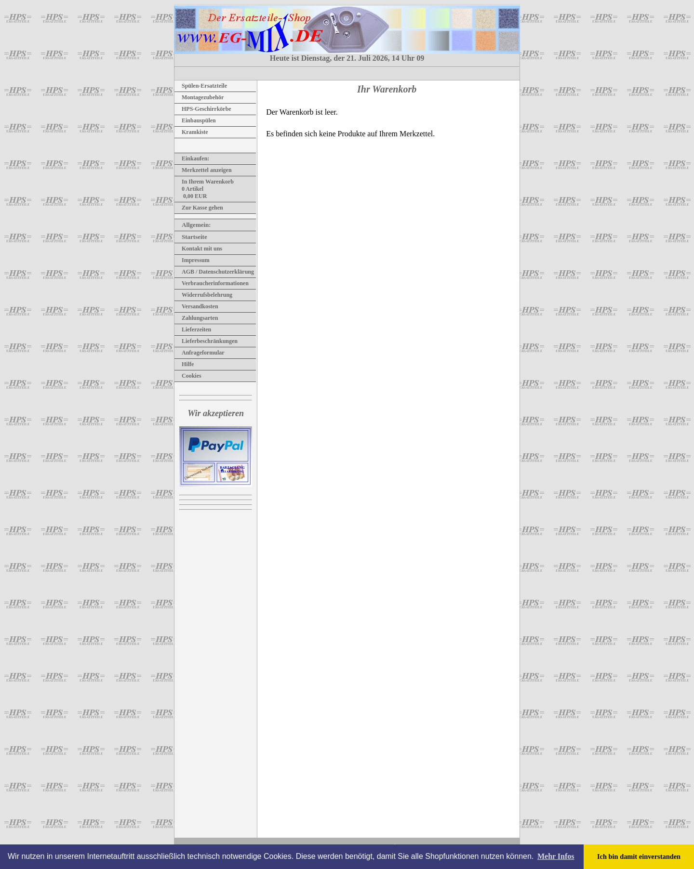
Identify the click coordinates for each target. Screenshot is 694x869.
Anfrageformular (199, 352)
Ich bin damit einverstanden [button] (639, 856)
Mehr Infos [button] (555, 856)
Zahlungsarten (196, 318)
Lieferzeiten (192, 329)
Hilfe (184, 364)
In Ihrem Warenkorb (204, 181)
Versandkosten (196, 306)
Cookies (187, 375)
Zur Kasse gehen (198, 207)
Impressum (192, 260)
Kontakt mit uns (198, 248)
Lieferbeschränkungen (206, 341)
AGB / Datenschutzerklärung (214, 271)
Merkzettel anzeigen (203, 170)
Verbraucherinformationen (211, 283)
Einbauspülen (195, 120)
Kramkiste (191, 132)
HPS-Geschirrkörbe (202, 108)
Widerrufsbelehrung (203, 294)
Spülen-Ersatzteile (200, 85)
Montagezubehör (199, 97)
